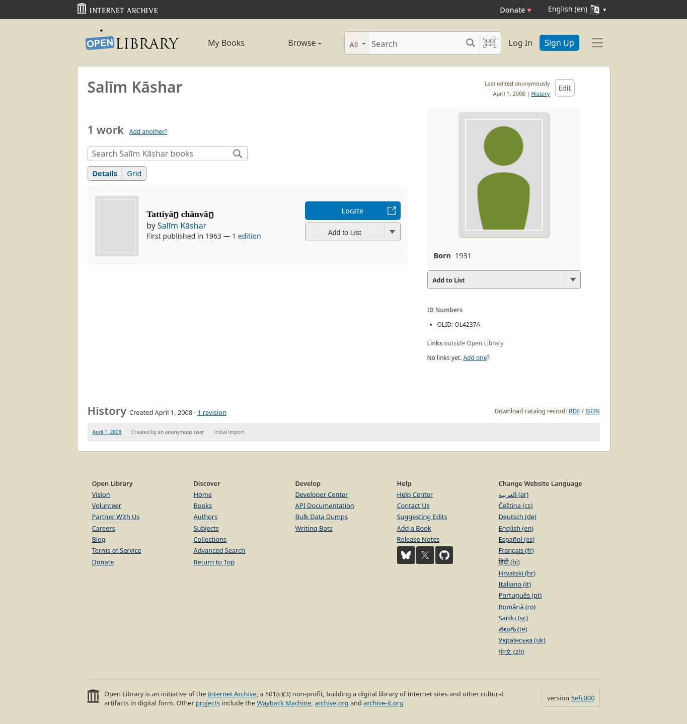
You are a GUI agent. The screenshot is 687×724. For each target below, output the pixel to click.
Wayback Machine (284, 702)
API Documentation (324, 505)
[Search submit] (471, 43)
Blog (99, 539)
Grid (134, 173)
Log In (520, 42)
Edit (564, 88)
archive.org (331, 702)
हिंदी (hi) (509, 561)
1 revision (211, 412)
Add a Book (414, 528)
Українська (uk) (522, 639)
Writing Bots (314, 528)
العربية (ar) (513, 494)
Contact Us (413, 505)
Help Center (415, 494)
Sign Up (559, 42)
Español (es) (517, 539)
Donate (515, 10)
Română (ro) (517, 606)
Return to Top (214, 561)
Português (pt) (520, 595)
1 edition (246, 236)
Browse (294, 42)
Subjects (206, 528)
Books (203, 505)
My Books (226, 42)
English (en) (516, 528)
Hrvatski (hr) (517, 572)
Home (203, 494)
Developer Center (321, 494)
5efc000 (582, 697)
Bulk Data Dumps (321, 516)
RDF (574, 411)
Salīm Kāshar (182, 225)
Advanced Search (220, 550)
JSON (592, 411)
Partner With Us (116, 516)
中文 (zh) (511, 651)
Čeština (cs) (516, 505)
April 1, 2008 (107, 432)
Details (105, 173)
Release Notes (418, 539)
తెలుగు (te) (513, 628)
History (540, 93)
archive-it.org (383, 702)
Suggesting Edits (422, 516)
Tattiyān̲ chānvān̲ (179, 214)
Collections (210, 539)
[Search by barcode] (490, 43)
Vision (101, 494)
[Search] (415, 43)
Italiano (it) (515, 584)
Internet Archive (232, 693)
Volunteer (107, 505)
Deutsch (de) (518, 516)
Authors (206, 516)
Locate (352, 210)
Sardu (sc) (513, 617)
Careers (103, 528)
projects (208, 702)
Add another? (148, 131)
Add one (475, 357)
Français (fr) (516, 550)
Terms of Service (116, 550)
